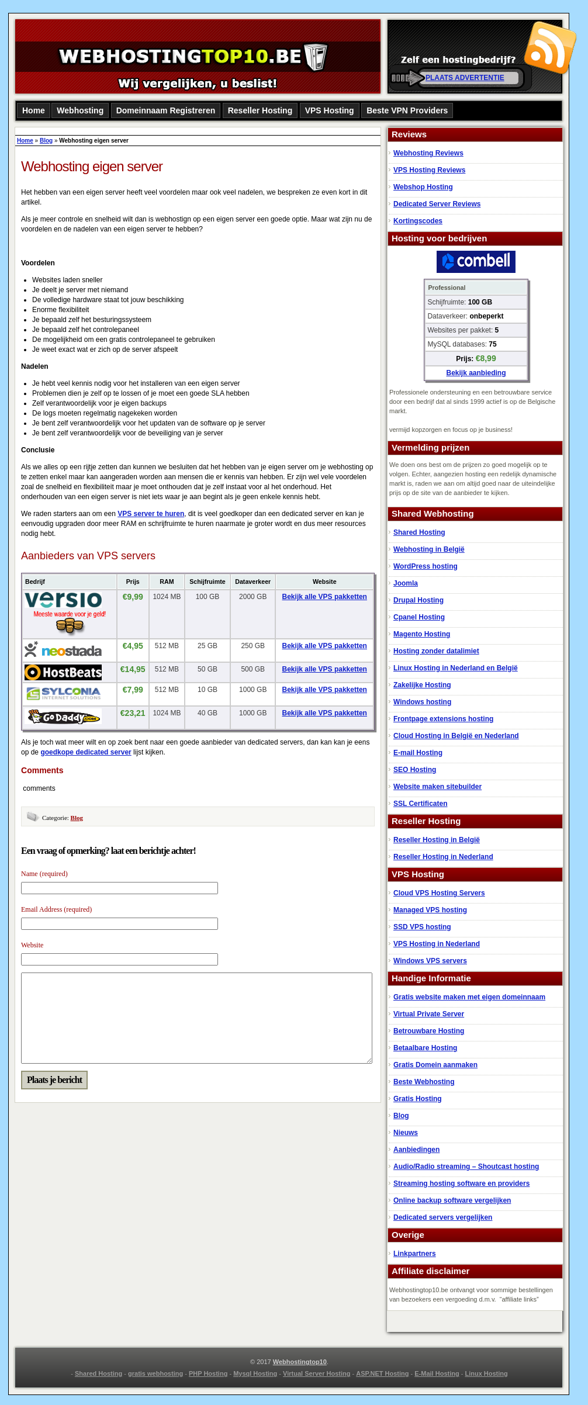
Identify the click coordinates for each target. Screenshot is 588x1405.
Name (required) (44, 874)
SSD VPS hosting (422, 927)
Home (33, 110)
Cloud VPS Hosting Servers (439, 893)
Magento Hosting (421, 634)
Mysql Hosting (255, 1373)
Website (32, 945)
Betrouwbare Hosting (428, 1031)
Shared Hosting (419, 532)
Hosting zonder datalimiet (436, 651)
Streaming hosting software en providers (461, 1183)
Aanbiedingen (416, 1150)
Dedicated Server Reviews (436, 204)
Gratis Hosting (417, 1099)
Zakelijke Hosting (422, 685)
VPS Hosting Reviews (429, 170)
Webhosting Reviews (428, 153)
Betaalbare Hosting (425, 1048)
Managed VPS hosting (430, 910)
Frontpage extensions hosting (443, 719)
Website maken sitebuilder (437, 787)
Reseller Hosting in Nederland (443, 857)
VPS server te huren (150, 514)
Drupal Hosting (418, 600)
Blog (46, 140)
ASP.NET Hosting (382, 1373)
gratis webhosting (155, 1373)
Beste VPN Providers (407, 110)
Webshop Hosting (423, 187)
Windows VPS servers (430, 961)
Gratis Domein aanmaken (435, 1065)
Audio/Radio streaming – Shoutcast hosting (466, 1166)
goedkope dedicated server (85, 752)
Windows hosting (422, 702)
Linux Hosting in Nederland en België (455, 668)
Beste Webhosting (423, 1082)
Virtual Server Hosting (316, 1373)
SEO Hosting (414, 770)
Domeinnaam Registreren (166, 110)
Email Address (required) (56, 909)
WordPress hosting (425, 566)
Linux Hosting (486, 1373)
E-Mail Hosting (436, 1373)
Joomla (405, 583)
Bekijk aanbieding (476, 373)
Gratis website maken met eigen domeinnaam (469, 997)
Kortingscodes (417, 221)
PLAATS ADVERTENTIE (465, 78)
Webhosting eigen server (91, 166)
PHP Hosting (208, 1373)
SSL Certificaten (420, 804)
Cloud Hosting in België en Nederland (456, 736)
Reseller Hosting (260, 110)
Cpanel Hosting (419, 617)
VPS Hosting (329, 110)
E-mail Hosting (417, 753)
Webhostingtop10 (300, 1361)
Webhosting (80, 110)
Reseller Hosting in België (436, 840)
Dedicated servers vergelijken (442, 1217)
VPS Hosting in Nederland (436, 944)
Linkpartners (414, 1254)
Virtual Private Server (428, 1014)
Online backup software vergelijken (452, 1200)
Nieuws (405, 1133)
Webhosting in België (429, 549)
